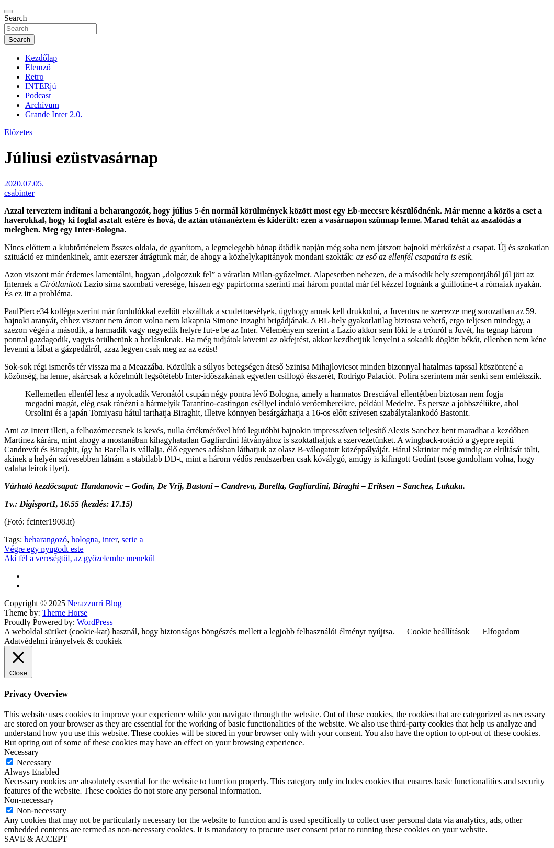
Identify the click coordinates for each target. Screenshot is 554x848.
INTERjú (40, 86)
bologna (84, 539)
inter (110, 539)
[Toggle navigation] (8, 11)
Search (15, 18)
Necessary (34, 762)
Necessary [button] (21, 751)
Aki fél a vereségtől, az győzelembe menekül (79, 558)
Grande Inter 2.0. (53, 114)
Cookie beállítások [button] (438, 631)
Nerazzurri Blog (94, 603)
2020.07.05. (24, 183)
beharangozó (45, 539)
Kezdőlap (41, 57)
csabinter (19, 192)
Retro (34, 76)
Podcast (38, 95)
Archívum (42, 105)
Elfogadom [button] (501, 631)
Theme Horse (65, 612)
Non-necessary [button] (29, 800)
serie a (132, 539)
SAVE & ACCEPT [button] (35, 838)
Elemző (38, 67)
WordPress (95, 622)
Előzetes (18, 132)
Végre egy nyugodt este (44, 548)
